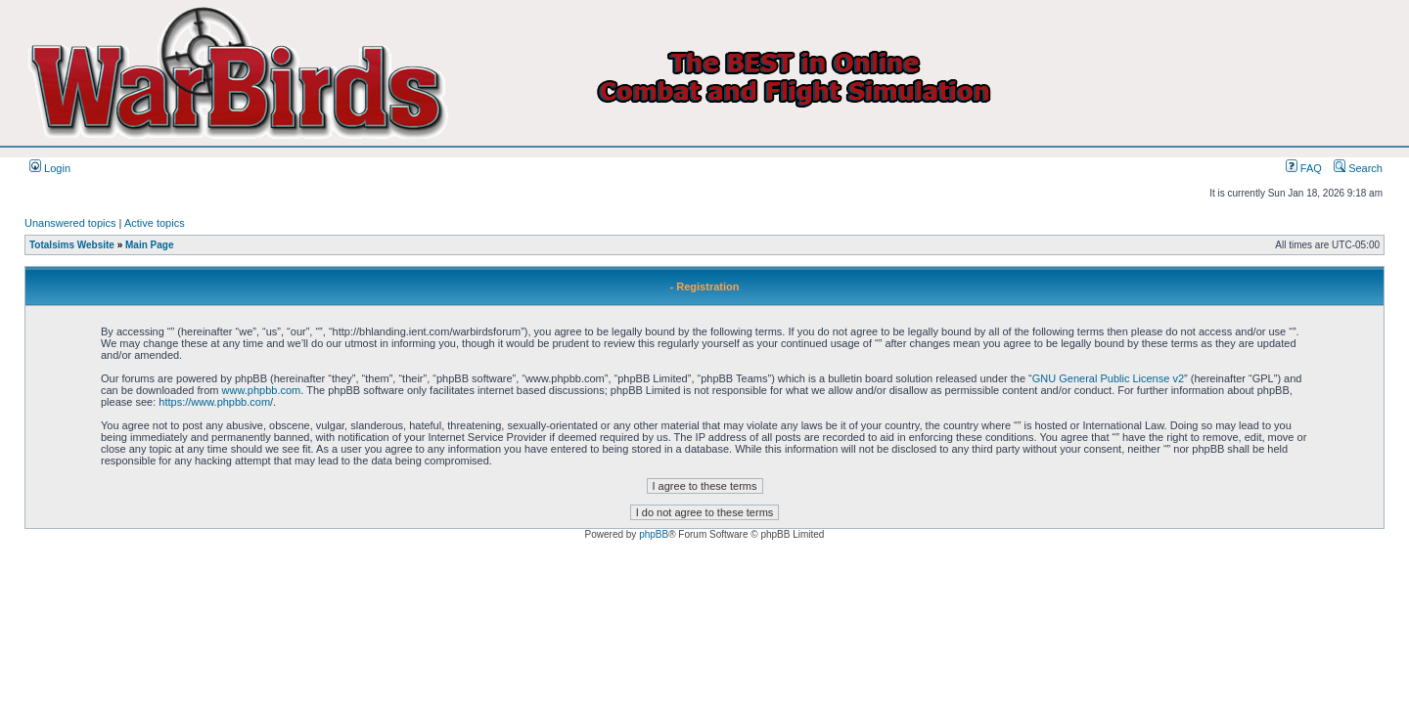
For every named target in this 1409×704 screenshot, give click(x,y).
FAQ (1304, 168)
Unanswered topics (70, 223)
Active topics (154, 223)
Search (1358, 168)
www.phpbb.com (261, 390)
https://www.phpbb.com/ (216, 402)
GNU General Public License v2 (1108, 378)
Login (49, 168)
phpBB (653, 534)
